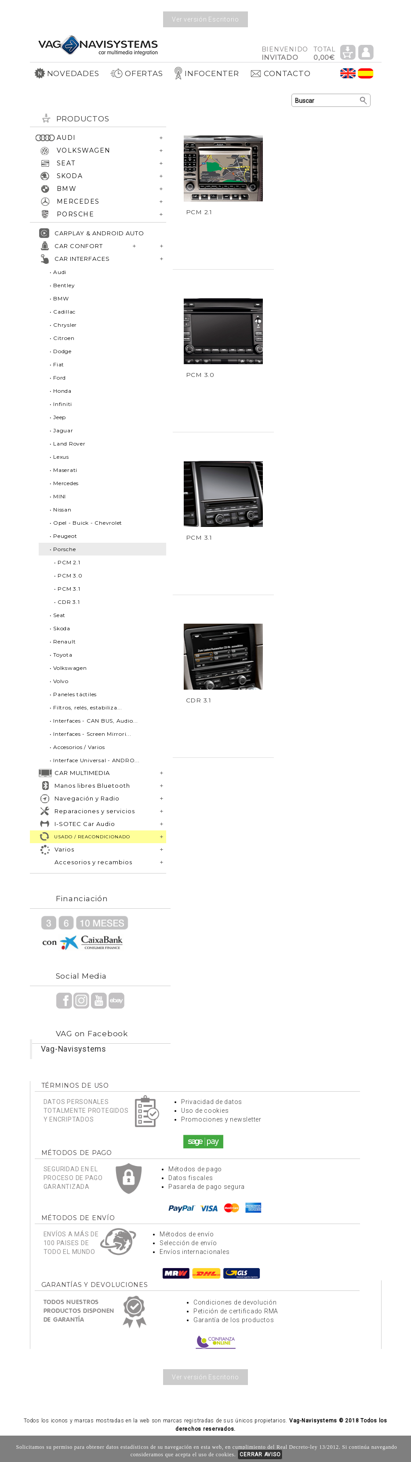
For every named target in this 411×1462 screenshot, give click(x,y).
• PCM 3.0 (68, 575)
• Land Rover (68, 443)
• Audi (58, 272)
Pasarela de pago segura (206, 1186)
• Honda (61, 390)
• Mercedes (64, 483)
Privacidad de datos (211, 1101)
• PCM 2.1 (67, 562)
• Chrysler (63, 325)
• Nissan (61, 509)
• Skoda (60, 628)
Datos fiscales (190, 1177)
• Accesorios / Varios (77, 747)
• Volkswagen (68, 668)
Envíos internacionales (195, 1251)
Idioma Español (366, 73)
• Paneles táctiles (73, 694)
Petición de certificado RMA (235, 1311)
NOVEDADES (66, 73)
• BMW (59, 298)
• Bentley (62, 285)
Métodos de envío (187, 1234)
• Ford (58, 377)
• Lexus (59, 456)
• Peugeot (63, 536)
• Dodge (61, 351)
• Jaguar (61, 430)
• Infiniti (61, 404)
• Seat (58, 615)
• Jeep (58, 417)
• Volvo (59, 681)
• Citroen (62, 338)
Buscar (364, 101)
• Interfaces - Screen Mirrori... (90, 734)
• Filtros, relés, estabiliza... (86, 707)
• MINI (58, 496)
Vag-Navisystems (73, 1049)
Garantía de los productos (233, 1319)
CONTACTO (280, 73)
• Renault (63, 641)
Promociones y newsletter (221, 1119)
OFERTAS (136, 73)
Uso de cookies (205, 1110)
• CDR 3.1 (67, 602)
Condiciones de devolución (235, 1302)
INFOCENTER (206, 73)
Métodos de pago (195, 1169)
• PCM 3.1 (67, 588)
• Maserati (64, 470)
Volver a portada (98, 45)
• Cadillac (63, 311)
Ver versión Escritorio (205, 19)
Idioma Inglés (348, 73)
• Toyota (61, 654)
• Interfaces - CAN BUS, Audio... (94, 720)
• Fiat (57, 364)
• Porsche (63, 549)
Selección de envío (188, 1242)
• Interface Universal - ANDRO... (95, 760)
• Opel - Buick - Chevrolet (86, 522)
